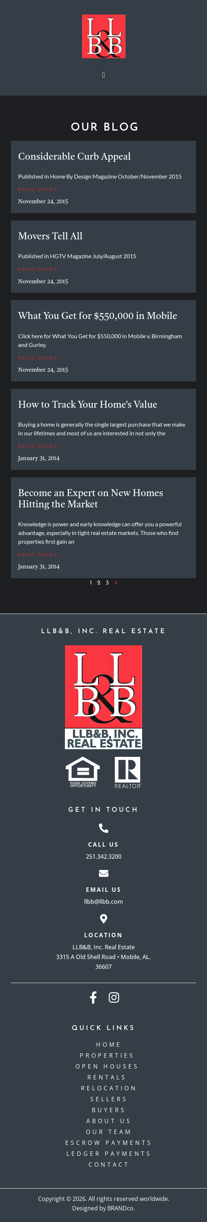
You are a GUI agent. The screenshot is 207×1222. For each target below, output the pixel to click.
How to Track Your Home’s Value (87, 405)
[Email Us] (104, 873)
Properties (109, 1055)
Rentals (109, 1077)
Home (109, 1045)
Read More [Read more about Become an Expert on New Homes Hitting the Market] (38, 554)
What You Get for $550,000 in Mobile (97, 316)
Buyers (109, 1110)
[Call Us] (104, 828)
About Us (109, 1121)
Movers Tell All (50, 236)
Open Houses (109, 1066)
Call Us (103, 844)
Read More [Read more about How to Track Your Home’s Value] (38, 446)
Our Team (109, 1132)
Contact (109, 1165)
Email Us (103, 890)
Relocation (109, 1088)
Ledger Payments (109, 1154)
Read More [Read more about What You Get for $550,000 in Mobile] (38, 358)
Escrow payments (109, 1143)
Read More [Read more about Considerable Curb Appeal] (38, 189)
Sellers (109, 1099)
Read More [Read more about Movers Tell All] (38, 269)
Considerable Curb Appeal (74, 157)
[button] (103, 75)
